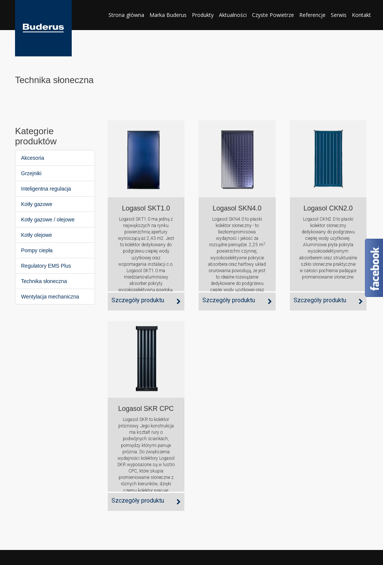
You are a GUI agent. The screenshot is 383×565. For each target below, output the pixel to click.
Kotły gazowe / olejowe (47, 220)
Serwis (339, 14)
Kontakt (361, 14)
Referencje (312, 14)
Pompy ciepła (37, 250)
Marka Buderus (168, 14)
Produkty (203, 14)
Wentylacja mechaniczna (50, 297)
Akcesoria (32, 158)
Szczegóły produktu (138, 300)
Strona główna (126, 14)
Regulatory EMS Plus (46, 266)
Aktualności (233, 14)
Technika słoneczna (44, 281)
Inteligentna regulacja (46, 189)
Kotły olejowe (36, 235)
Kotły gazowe (36, 204)
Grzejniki (31, 173)
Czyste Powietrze (273, 14)
